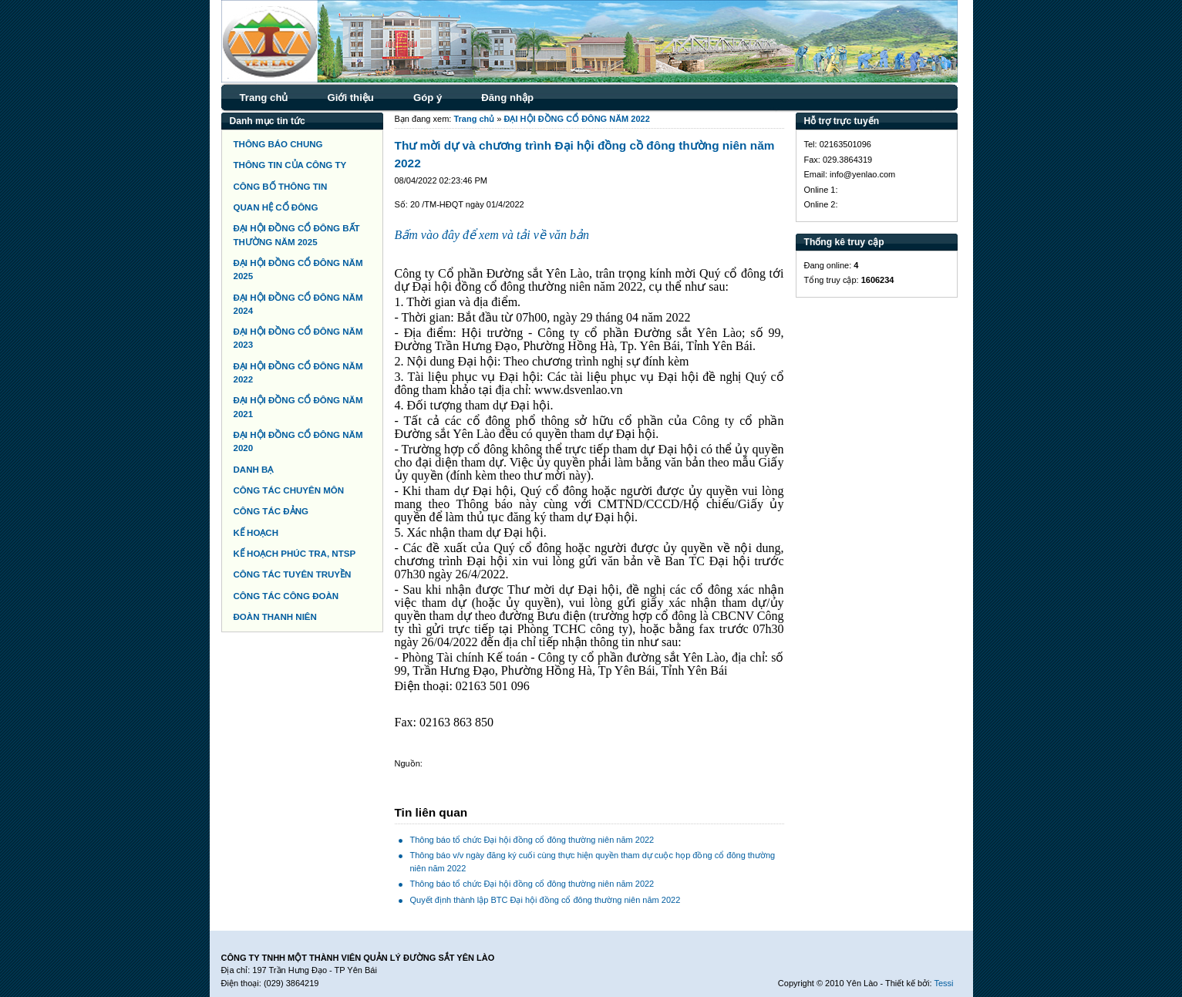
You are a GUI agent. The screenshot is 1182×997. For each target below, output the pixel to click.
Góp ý (427, 97)
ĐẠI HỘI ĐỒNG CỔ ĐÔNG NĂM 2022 (577, 118)
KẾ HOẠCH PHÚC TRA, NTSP (295, 553)
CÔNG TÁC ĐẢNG (271, 511)
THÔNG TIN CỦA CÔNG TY (290, 165)
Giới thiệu (350, 97)
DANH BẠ (254, 469)
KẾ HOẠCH (256, 532)
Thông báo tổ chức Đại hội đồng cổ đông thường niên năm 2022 (532, 839)
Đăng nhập (507, 97)
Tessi (943, 983)
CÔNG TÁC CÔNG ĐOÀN (286, 596)
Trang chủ (264, 97)
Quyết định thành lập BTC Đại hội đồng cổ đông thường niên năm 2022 (545, 899)
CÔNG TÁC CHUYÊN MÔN (289, 490)
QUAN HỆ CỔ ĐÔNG (276, 207)
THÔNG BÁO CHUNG (278, 144)
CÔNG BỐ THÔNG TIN (281, 186)
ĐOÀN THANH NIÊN (275, 616)
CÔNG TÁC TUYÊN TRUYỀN (293, 574)
